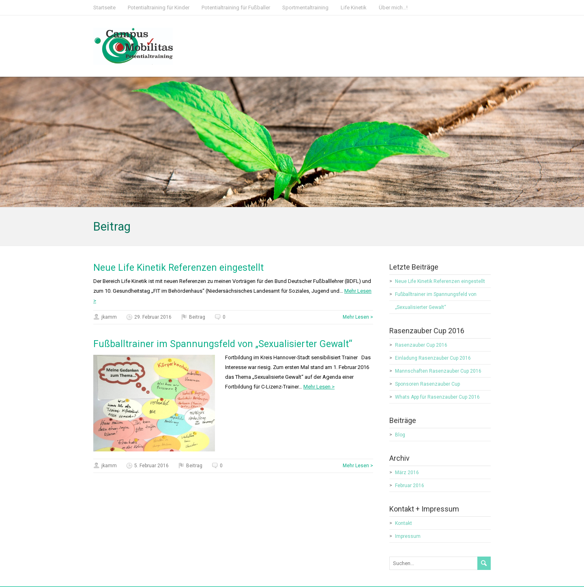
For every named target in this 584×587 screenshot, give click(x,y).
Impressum (408, 536)
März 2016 (407, 472)
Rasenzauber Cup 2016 (421, 345)
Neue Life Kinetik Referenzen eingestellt (178, 267)
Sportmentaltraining (305, 7)
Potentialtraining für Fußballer (236, 7)
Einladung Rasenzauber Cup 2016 (433, 358)
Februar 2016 (409, 485)
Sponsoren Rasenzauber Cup (427, 384)
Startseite (104, 7)
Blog (400, 435)
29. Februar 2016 (153, 317)
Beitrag (197, 317)
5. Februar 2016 (151, 465)
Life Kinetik (354, 7)
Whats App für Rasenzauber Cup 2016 (437, 397)
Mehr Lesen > (358, 317)
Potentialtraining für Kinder (158, 7)
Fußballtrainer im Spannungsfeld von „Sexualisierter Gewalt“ (222, 344)
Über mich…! (393, 7)
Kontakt (403, 523)
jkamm (109, 317)
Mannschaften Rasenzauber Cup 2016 (438, 371)
